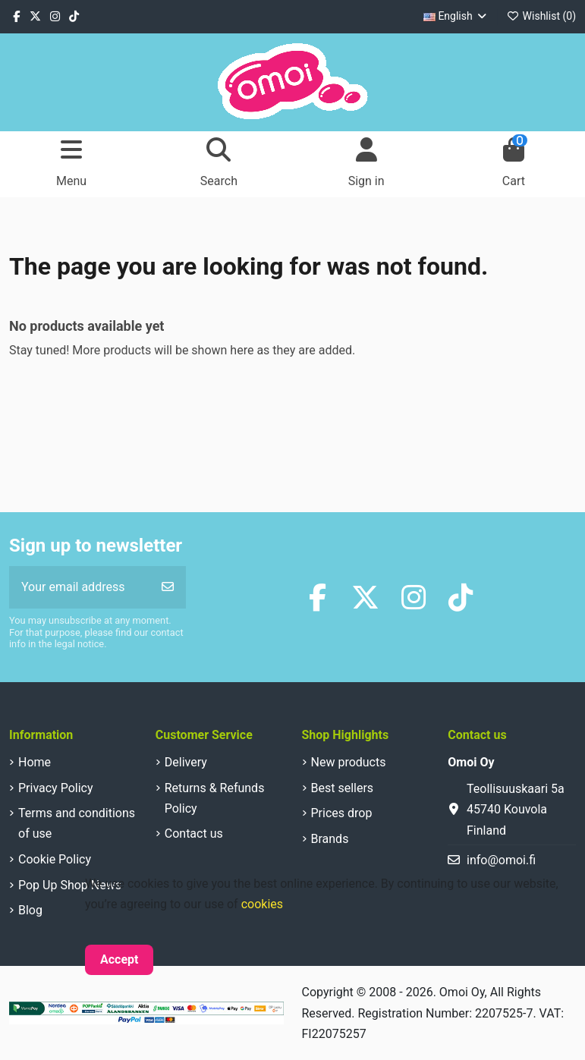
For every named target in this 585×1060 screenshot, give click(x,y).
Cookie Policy (54, 859)
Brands (330, 839)
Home (34, 762)
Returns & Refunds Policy (215, 798)
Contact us (194, 833)
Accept (119, 959)
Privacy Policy (55, 788)
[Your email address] (79, 587)
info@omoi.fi (501, 860)
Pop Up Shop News (69, 885)
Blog (30, 910)
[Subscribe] (167, 587)
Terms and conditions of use (76, 823)
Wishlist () (541, 16)
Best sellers (342, 788)
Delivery (186, 762)
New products (348, 762)
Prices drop (342, 813)
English (456, 16)
